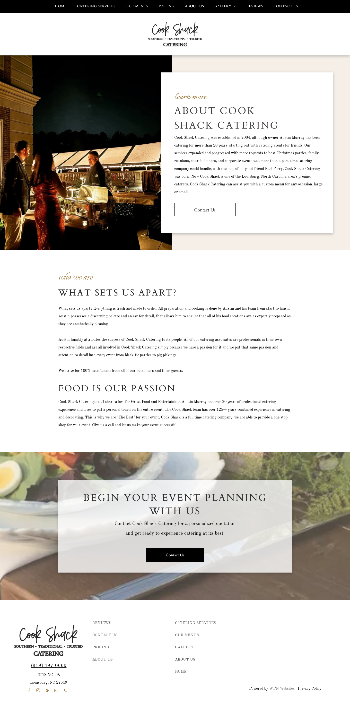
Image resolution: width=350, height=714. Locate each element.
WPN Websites (282, 689)
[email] (56, 691)
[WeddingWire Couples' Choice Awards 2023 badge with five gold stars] (299, 667)
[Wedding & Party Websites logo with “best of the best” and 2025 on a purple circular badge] (326, 635)
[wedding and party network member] (244, 635)
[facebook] (29, 691)
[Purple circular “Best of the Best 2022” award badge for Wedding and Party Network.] (271, 635)
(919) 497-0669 (49, 665)
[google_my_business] (47, 691)
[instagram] (38, 691)
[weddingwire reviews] (326, 667)
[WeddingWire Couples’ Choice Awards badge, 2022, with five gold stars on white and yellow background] (271, 667)
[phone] (65, 691)
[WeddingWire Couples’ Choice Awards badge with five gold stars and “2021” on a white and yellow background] (244, 667)
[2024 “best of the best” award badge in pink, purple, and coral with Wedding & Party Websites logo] (299, 635)
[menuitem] (59, 6)
